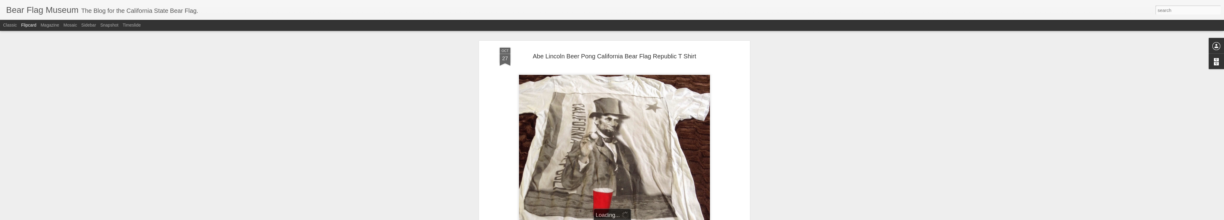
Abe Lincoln (551, 154)
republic (683, 154)
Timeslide (132, 25)
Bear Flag (584, 154)
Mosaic (70, 25)
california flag (652, 154)
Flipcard (28, 25)
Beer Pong (606, 154)
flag (670, 154)
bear (569, 154)
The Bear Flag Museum (643, 147)
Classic (10, 25)
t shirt (698, 154)
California (628, 154)
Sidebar (88, 25)
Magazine (50, 25)
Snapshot (109, 25)
